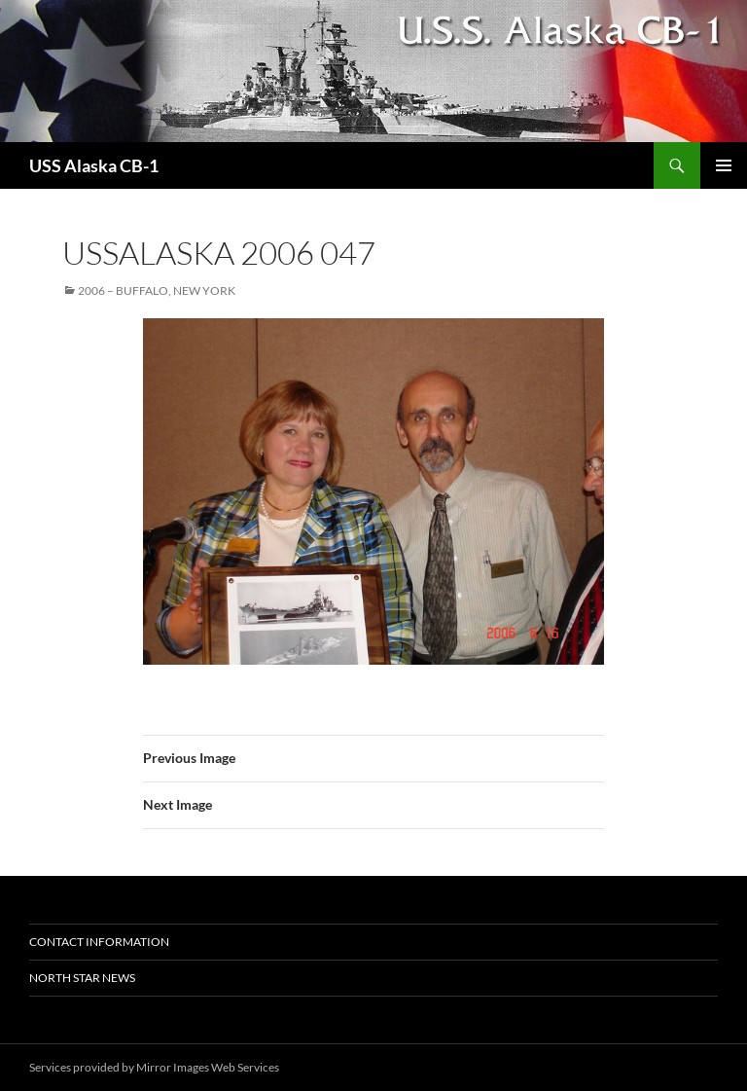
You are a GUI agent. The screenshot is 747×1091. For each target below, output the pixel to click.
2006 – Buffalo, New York (156, 290)
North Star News (82, 977)
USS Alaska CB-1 (94, 165)
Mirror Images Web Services (207, 1067)
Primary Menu (723, 165)
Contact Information (99, 941)
